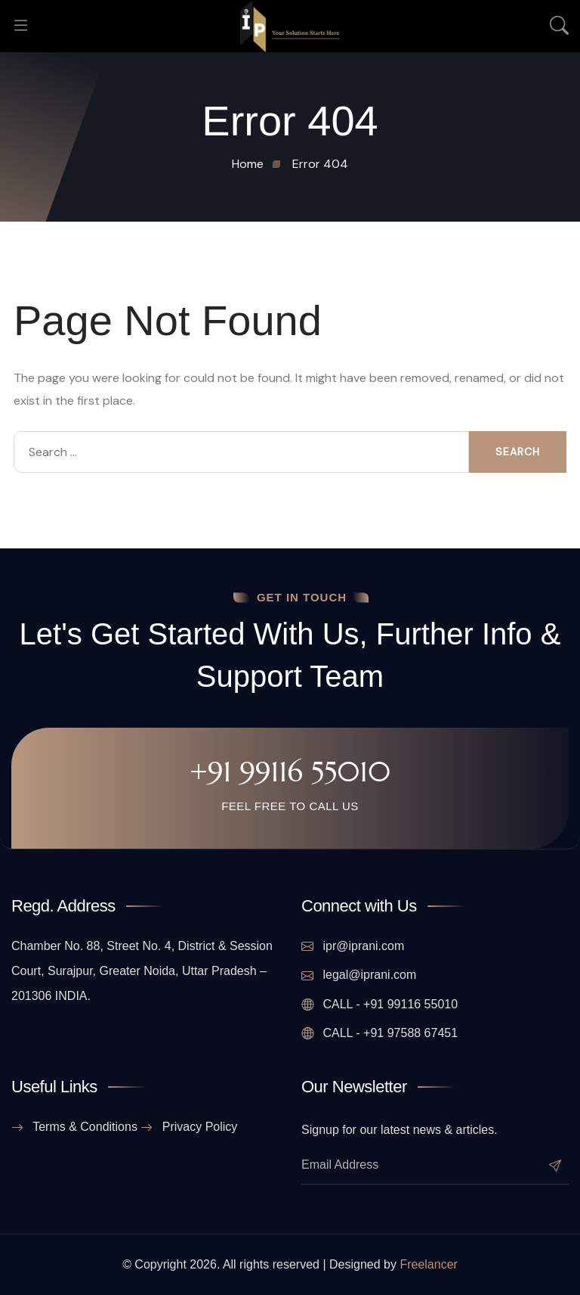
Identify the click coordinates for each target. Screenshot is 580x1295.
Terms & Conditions (74, 1127)
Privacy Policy (188, 1127)
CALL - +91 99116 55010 (379, 1004)
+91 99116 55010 (290, 771)
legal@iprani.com (358, 975)
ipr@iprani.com (352, 946)
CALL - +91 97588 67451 (379, 1033)
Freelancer (428, 1264)
